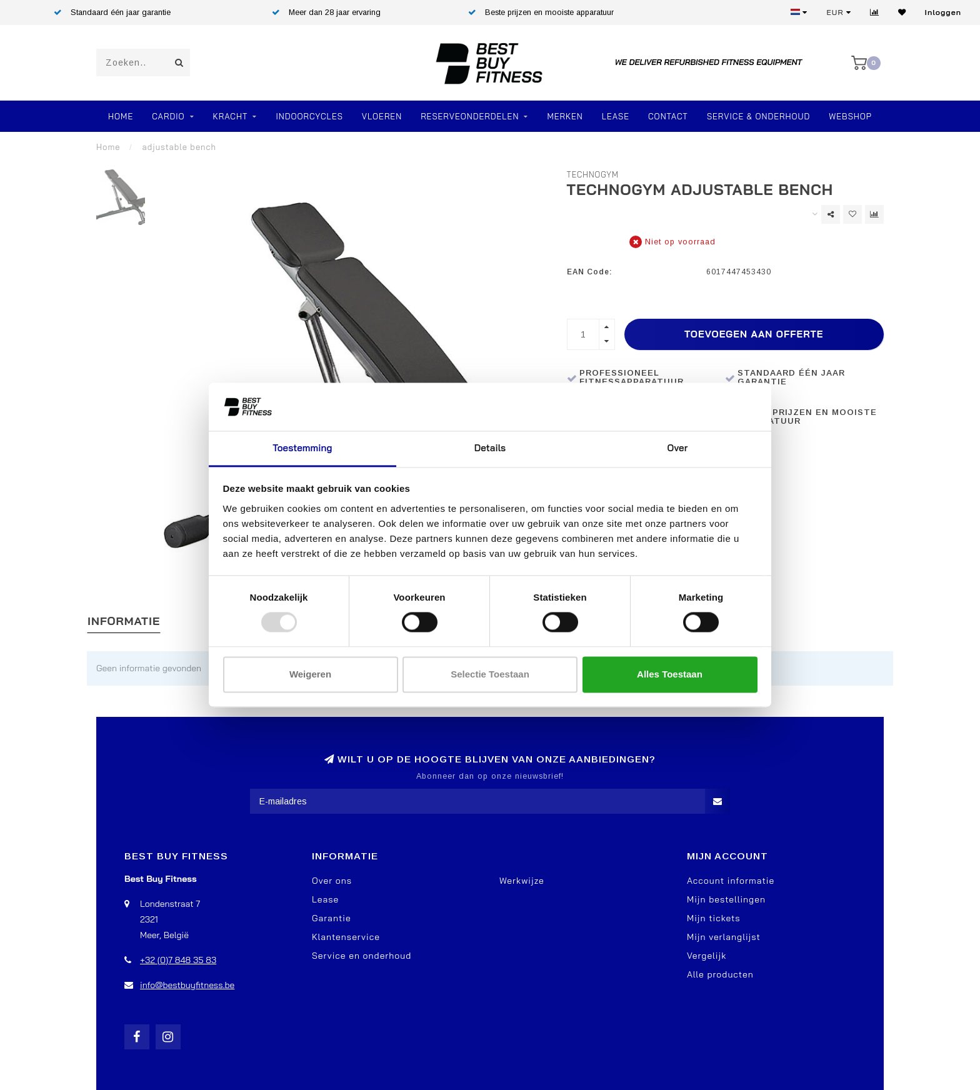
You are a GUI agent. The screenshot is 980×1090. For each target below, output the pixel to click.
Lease (615, 116)
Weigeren (310, 674)
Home (120, 116)
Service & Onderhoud (758, 116)
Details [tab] (490, 448)
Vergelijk (706, 955)
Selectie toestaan (490, 674)
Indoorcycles (309, 116)
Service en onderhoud (361, 955)
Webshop (850, 116)
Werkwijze (521, 880)
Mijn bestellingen (726, 899)
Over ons (332, 880)
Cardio (168, 116)
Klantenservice (346, 936)
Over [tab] (678, 448)
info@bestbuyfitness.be (187, 985)
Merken (564, 116)
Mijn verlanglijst (724, 936)
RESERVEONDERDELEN (470, 116)
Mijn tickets (714, 918)
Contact (668, 116)
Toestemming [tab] (302, 448)
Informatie (124, 621)
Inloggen (943, 12)
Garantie (331, 918)
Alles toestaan (669, 674)
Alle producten (720, 974)
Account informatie (730, 880)
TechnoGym (593, 174)
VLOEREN (382, 116)
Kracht (230, 116)
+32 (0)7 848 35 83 (178, 960)
